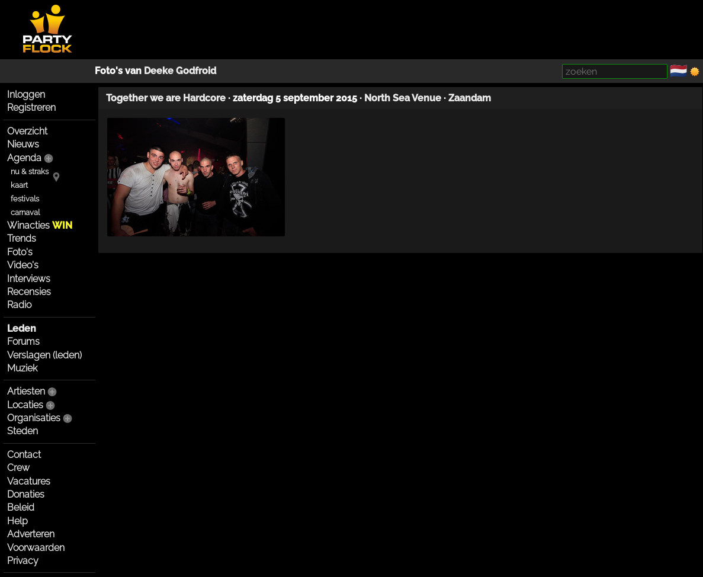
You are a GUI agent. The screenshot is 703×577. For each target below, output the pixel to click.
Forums (23, 341)
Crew (18, 467)
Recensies (29, 291)
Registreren (31, 107)
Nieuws (23, 144)
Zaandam (469, 98)
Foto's (20, 252)
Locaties (25, 405)
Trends (21, 238)
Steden (22, 431)
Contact (24, 454)
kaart (19, 185)
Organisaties (33, 418)
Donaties (25, 494)
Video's (22, 265)
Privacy (22, 560)
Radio (19, 304)
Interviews (28, 278)
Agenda (24, 158)
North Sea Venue (402, 98)
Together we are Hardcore (166, 98)
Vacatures (28, 481)
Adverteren (30, 534)
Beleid (20, 507)
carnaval (25, 212)
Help (17, 521)
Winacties (39, 225)
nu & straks (30, 171)
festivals (25, 198)
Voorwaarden (36, 547)
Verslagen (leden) (44, 355)
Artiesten (26, 391)
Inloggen (26, 94)
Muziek (22, 368)
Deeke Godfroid (180, 70)
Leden (21, 328)
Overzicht (27, 131)
